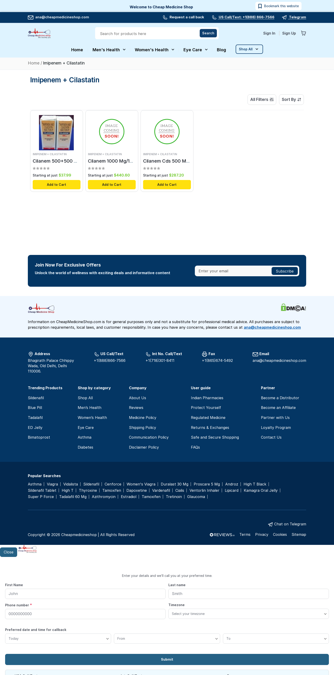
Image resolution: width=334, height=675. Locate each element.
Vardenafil (161, 490)
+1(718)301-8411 (159, 360)
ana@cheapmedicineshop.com (58, 17)
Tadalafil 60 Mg (73, 497)
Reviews (136, 407)
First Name (14, 585)
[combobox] (157, 33)
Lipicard (231, 490)
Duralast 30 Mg (174, 484)
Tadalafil (35, 417)
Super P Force (41, 497)
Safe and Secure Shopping (215, 437)
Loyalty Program (276, 427)
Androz (231, 484)
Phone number (18, 605)
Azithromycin (104, 497)
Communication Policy (149, 437)
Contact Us (271, 437)
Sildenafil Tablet (42, 490)
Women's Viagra (141, 484)
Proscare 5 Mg (207, 484)
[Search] (208, 33)
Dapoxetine (136, 490)
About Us (137, 397)
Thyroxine (88, 490)
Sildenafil (36, 397)
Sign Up (289, 33)
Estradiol (128, 497)
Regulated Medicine (208, 417)
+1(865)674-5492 (217, 360)
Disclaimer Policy (144, 447)
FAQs (195, 447)
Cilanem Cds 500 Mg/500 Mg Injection (185, 161)
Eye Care (86, 427)
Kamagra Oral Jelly (261, 490)
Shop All (85, 397)
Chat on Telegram (290, 524)
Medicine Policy (142, 417)
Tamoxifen (111, 490)
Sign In (269, 33)
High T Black (255, 484)
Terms (244, 534)
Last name (177, 585)
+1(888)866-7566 (109, 360)
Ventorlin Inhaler (204, 490)
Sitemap (299, 534)
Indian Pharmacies (207, 397)
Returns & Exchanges (210, 427)
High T (68, 490)
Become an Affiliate (278, 407)
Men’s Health (89, 407)
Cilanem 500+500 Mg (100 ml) (66, 161)
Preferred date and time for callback (35, 630)
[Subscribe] (285, 271)
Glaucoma (196, 497)
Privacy (261, 534)
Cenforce (113, 484)
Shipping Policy (142, 427)
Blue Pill (35, 407)
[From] (167, 638)
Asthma (84, 437)
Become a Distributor (280, 397)
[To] (276, 638)
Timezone (176, 605)
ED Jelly (35, 427)
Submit (167, 659)
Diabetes (85, 447)
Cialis (179, 490)
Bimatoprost (39, 437)
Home (34, 63)
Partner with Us (275, 417)
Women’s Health (92, 417)
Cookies (280, 534)
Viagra (52, 484)
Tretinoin (174, 497)
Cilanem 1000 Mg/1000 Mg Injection (127, 161)
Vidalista (70, 484)
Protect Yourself (206, 407)
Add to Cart (56, 185)
